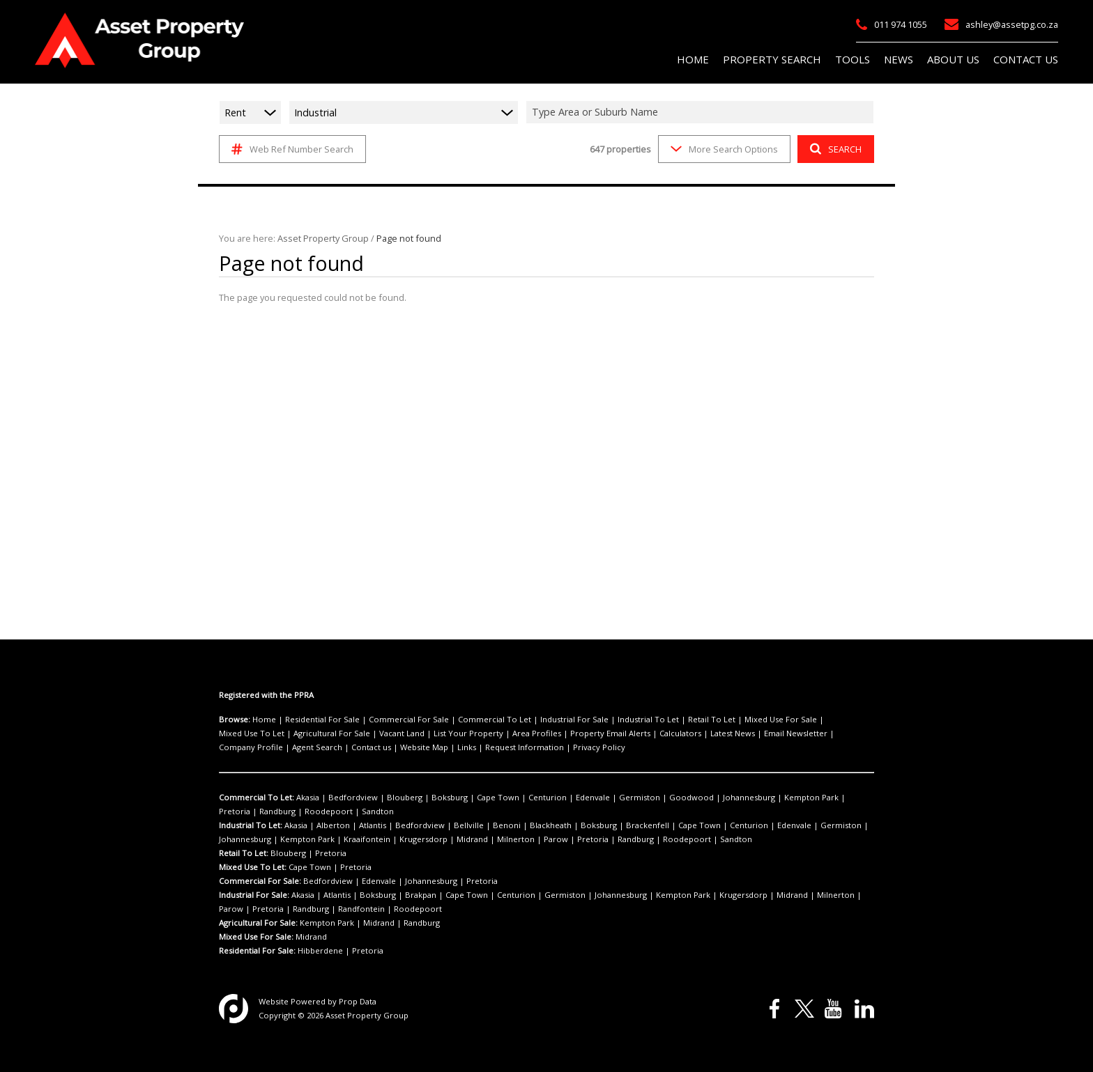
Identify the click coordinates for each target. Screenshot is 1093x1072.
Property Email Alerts (500, 733)
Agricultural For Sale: (258, 923)
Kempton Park (740, 797)
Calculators (562, 733)
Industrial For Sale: (254, 895)
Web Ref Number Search (290, 149)
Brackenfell (596, 825)
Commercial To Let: (255, 797)
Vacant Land (317, 733)
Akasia (305, 797)
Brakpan (407, 895)
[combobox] (701, 112)
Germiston (592, 797)
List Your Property (376, 733)
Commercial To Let (467, 719)
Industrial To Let (603, 719)
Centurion (511, 797)
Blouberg (388, 797)
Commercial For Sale (392, 719)
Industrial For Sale (538, 719)
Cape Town (468, 797)
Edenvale (551, 797)
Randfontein (280, 909)
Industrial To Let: (250, 825)
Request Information (330, 747)
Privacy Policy (396, 747)
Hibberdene (318, 951)
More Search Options (723, 148)
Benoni (474, 825)
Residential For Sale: (257, 951)
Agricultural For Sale (254, 733)
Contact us (838, 733)
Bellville (442, 825)
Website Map (241, 747)
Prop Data (350, 1001)
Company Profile (731, 733)
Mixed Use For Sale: (256, 937)
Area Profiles (435, 733)
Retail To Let (658, 719)
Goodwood (635, 797)
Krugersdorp (344, 839)
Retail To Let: (243, 853)
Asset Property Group (317, 238)
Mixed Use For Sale (721, 719)
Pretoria (785, 797)
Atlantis (361, 825)
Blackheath (512, 825)
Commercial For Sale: (259, 881)
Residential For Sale (314, 719)
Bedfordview (344, 797)
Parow (456, 839)
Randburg (822, 797)
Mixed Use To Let (792, 719)
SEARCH (834, 149)
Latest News (610, 733)
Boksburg (426, 797)
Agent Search (789, 733)
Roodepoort (239, 811)
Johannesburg (685, 797)
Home (262, 719)
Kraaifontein (295, 839)
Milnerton (422, 839)
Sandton (281, 811)
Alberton (327, 825)
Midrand (386, 839)
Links (279, 747)
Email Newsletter (667, 733)
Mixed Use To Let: (252, 867)
